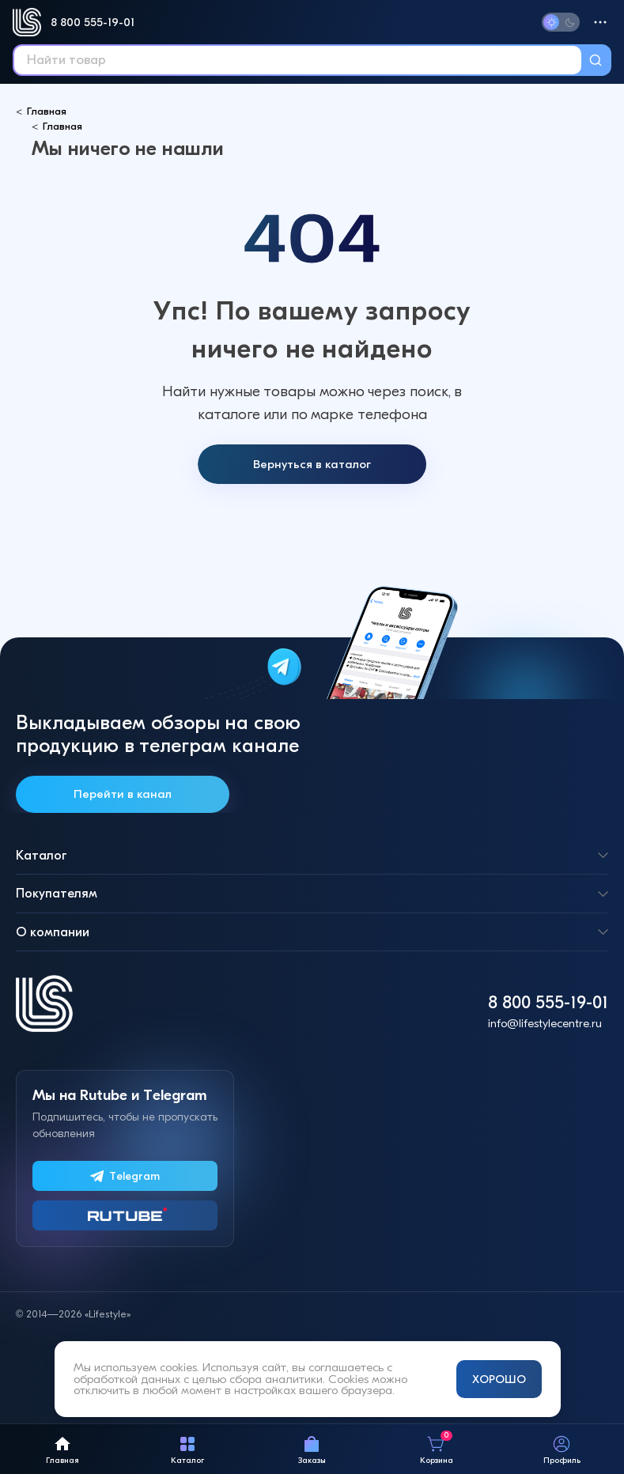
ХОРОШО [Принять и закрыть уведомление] (499, 1379)
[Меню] (600, 22)
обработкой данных (127, 1379)
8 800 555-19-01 (92, 22)
